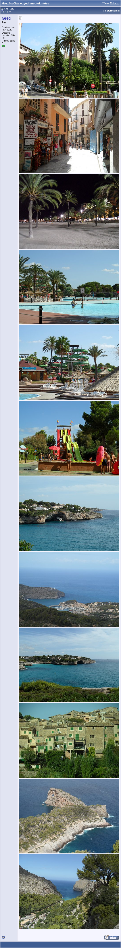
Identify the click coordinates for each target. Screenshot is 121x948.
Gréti (6, 18)
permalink (113, 10)
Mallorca (114, 3)
